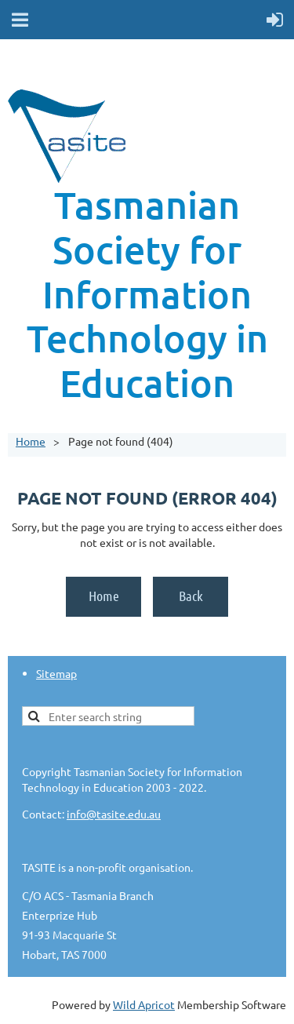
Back (191, 595)
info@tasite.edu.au (114, 814)
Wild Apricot (144, 1004)
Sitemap (56, 673)
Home (30, 441)
